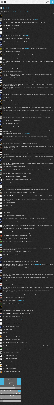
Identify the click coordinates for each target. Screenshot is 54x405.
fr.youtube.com (39, 348)
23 (19, 395)
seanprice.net (26, 48)
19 (7, 395)
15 (16, 393)
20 (10, 395)
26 (7, 398)
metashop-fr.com (22, 244)
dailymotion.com (24, 319)
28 (13, 398)
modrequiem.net (38, 264)
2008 (11, 383)
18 (4, 395)
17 (1, 395)
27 (10, 398)
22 (16, 395)
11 (4, 393)
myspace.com (43, 28)
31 (1, 400)
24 (1, 398)
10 (1, 393)
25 (4, 398)
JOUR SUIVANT (49, 13)
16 (19, 393)
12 (7, 393)
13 (10, 393)
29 (16, 398)
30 (19, 398)
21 (13, 395)
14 (13, 393)
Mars (10, 379)
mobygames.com (21, 300)
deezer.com (36, 19)
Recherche (46, 2)
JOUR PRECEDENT (5, 13)
